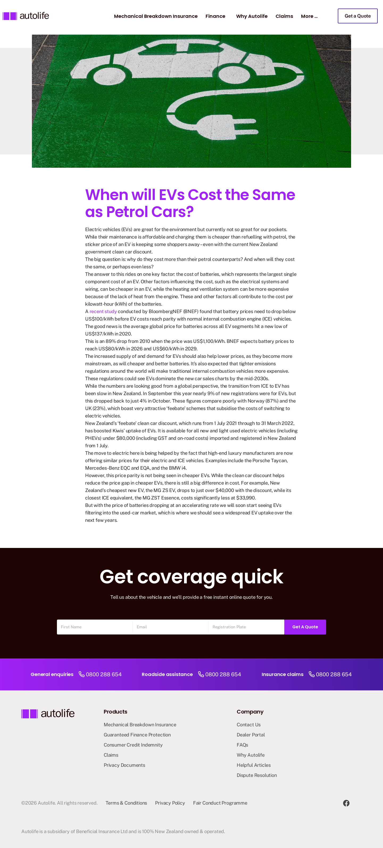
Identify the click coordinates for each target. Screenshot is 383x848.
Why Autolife (252, 16)
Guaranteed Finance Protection (137, 735)
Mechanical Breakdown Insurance (156, 16)
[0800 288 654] (82, 674)
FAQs (242, 745)
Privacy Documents (124, 765)
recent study (103, 311)
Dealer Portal (251, 735)
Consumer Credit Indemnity (133, 745)
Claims (284, 16)
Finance (215, 16)
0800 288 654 (104, 674)
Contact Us (249, 724)
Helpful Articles (254, 765)
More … (309, 16)
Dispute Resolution (257, 775)
